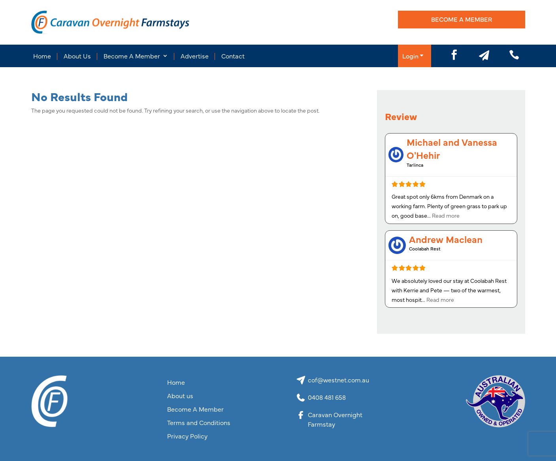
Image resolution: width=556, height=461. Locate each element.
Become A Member (461, 19)
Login (410, 55)
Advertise (195, 55)
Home (42, 55)
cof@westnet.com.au (338, 379)
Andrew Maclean (445, 238)
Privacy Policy (187, 436)
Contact (233, 55)
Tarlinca (415, 165)
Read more (446, 215)
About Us (77, 55)
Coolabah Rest (425, 248)
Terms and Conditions (198, 423)
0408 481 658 (327, 397)
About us (180, 396)
